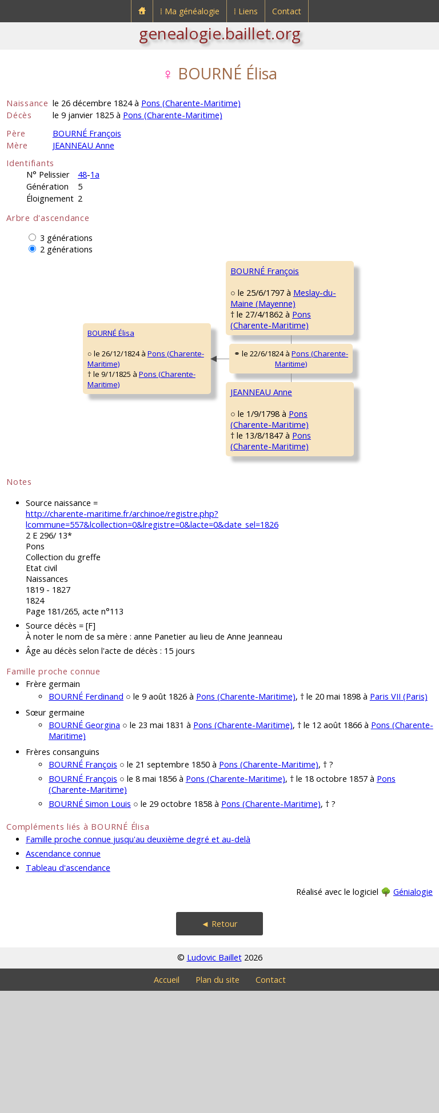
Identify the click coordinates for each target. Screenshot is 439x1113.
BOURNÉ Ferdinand (86, 818)
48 (82, 174)
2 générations (66, 249)
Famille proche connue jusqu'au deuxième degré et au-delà (138, 961)
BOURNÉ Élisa (37, 394)
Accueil (166, 1101)
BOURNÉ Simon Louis (90, 926)
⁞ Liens (246, 11)
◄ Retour (219, 1045)
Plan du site (217, 1101)
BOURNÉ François (87, 133)
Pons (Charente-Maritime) (191, 103)
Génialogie (413, 1013)
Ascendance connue (63, 975)
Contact (286, 11)
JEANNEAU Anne (83, 145)
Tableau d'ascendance (68, 990)
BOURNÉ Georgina (84, 847)
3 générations (66, 237)
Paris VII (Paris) (399, 818)
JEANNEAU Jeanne (332, 517)
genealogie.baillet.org (220, 33)
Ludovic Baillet (214, 1079)
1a (94, 174)
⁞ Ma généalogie (190, 11)
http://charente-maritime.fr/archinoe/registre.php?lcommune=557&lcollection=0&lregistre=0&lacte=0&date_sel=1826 (152, 641)
